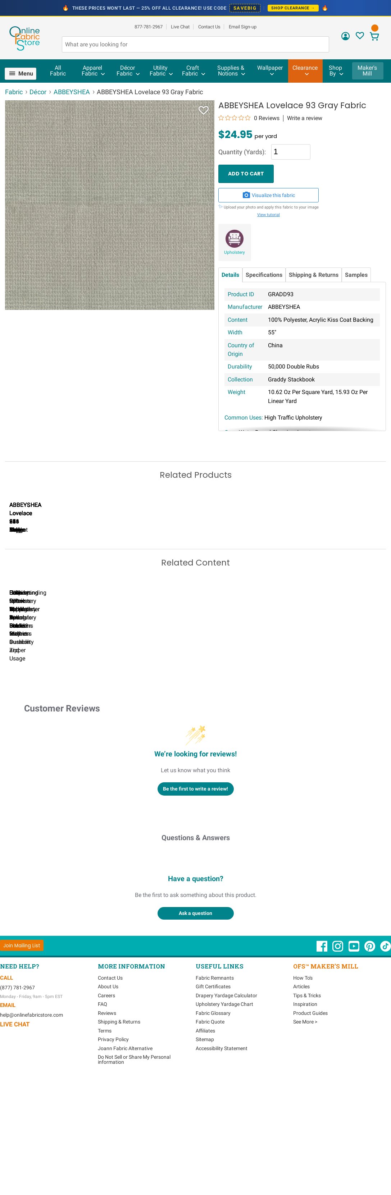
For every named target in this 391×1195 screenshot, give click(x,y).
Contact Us (209, 26)
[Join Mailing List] (22, 1058)
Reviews (107, 1125)
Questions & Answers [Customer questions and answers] (196, 950)
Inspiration (305, 1117)
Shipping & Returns (313, 274)
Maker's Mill (367, 70)
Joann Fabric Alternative (125, 1161)
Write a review (304, 118)
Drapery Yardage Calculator (226, 1108)
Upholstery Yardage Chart (224, 1117)
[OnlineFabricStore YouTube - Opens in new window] (354, 1062)
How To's (303, 1090)
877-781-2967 (149, 26)
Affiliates (205, 1143)
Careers (106, 1108)
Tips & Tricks (307, 1108)
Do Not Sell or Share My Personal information (134, 1172)
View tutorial (268, 214)
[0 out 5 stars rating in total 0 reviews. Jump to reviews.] (248, 118)
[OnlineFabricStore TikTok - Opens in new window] (385, 1062)
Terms (105, 1143)
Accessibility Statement (221, 1161)
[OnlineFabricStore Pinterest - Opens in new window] (370, 1062)
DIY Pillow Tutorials (294, 754)
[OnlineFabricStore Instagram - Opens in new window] (338, 1062)
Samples (356, 274)
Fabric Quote (210, 1134)
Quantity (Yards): (242, 152)
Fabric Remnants (215, 1090)
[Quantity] (290, 151)
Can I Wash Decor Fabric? (129, 754)
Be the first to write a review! (195, 901)
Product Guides (310, 1125)
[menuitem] (23, 74)
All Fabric (58, 70)
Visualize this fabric (268, 195)
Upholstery (234, 252)
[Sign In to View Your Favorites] (360, 37)
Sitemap (205, 1152)
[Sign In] (345, 38)
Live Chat (180, 26)
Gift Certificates (213, 1099)
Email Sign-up (242, 26)
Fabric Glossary (213, 1125)
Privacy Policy (113, 1152)
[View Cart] (374, 37)
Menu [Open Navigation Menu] (25, 73)
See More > (305, 1134)
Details (230, 274)
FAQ (102, 1117)
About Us (108, 1099)
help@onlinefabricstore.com (31, 1128)
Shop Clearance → (293, 8)
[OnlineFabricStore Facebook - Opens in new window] (322, 1062)
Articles (301, 1099)
